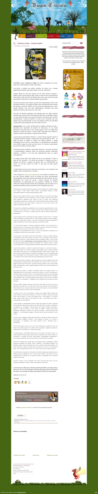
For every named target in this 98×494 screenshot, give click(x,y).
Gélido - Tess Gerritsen (72, 181)
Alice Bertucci (21, 420)
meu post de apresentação (32, 174)
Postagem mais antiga (52, 455)
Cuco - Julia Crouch (71, 189)
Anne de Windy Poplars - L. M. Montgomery (21, 465)
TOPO (96, 492)
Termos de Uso (29, 36)
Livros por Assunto (50, 36)
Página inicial (36, 455)
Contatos (69, 36)
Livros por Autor (39, 36)
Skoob (24, 375)
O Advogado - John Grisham (18, 467)
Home (21, 36)
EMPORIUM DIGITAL (22, 492)
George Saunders (47, 420)
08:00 (27, 419)
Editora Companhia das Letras (31, 420)
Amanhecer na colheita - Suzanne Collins (21, 470)
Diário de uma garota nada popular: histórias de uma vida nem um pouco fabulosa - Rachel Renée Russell (76, 153)
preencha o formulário (26, 407)
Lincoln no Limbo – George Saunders (30, 43)
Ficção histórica (40, 420)
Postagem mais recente (19, 455)
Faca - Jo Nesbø (16, 468)
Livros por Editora (61, 36)
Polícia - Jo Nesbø (71, 172)
